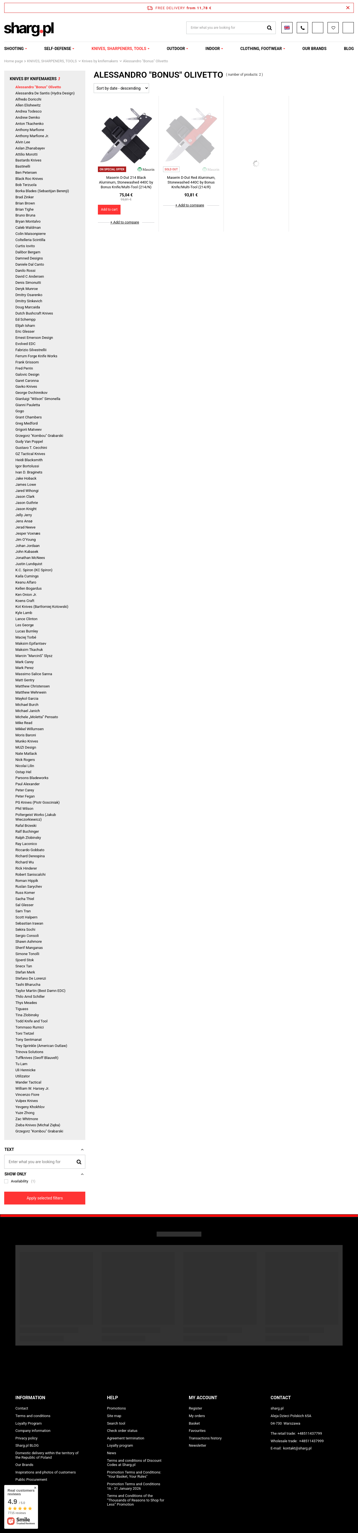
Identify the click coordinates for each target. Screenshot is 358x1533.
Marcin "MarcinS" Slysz (33, 656)
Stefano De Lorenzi (30, 978)
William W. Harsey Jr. (32, 1088)
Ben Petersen (26, 172)
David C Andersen (29, 276)
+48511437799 (309, 1433)
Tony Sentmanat (28, 1039)
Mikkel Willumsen (29, 729)
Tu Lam (21, 1064)
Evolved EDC (25, 344)
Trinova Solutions (29, 1052)
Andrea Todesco (28, 111)
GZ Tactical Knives (30, 454)
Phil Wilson (24, 808)
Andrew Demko (27, 117)
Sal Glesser (24, 905)
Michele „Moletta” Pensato (36, 717)
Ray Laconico (26, 844)
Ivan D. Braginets (29, 472)
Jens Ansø (23, 521)
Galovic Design (27, 374)
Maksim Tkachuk (29, 650)
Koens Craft (24, 601)
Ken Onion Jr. (26, 594)
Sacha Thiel (24, 899)
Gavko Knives (26, 386)
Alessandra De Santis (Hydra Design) (45, 93)
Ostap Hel (23, 772)
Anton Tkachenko (29, 124)
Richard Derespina (30, 856)
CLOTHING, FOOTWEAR (261, 48)
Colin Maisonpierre (30, 234)
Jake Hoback (25, 478)
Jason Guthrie (26, 503)
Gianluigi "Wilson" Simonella (37, 399)
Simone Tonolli (27, 954)
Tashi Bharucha (27, 984)
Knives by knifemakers (100, 61)
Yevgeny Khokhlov (29, 1107)
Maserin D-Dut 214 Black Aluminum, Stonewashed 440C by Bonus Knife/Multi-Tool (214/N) (126, 182)
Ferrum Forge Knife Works (36, 356)
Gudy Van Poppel (29, 441)
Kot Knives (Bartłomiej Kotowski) (41, 606)
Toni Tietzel (24, 1033)
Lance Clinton (26, 619)
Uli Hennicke (25, 1070)
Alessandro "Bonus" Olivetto (38, 87)
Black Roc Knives (29, 179)
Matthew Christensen (32, 686)
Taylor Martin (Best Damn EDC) (40, 991)
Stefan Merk (25, 972)
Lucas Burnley (26, 631)
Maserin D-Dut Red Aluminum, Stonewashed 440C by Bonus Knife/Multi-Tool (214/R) (191, 182)
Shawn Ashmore (28, 941)
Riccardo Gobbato (29, 850)
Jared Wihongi (27, 491)
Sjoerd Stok (24, 960)
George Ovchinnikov (31, 393)
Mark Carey (24, 662)
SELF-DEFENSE (57, 48)
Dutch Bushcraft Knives (34, 313)
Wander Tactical (28, 1082)
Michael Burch (26, 705)
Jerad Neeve (25, 527)
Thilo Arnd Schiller (30, 996)
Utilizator (22, 1076)
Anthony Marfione (29, 130)
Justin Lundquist (28, 564)
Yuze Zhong (24, 1113)
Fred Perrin (24, 368)
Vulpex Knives (26, 1101)
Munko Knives (26, 741)
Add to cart (109, 209)
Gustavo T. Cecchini (31, 448)
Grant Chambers (28, 417)
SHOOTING (14, 48)
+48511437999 (311, 1441)
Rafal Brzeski (25, 825)
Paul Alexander (27, 784)
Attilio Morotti (26, 154)
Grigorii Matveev (28, 429)
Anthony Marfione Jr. (32, 136)
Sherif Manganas (29, 948)
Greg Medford (26, 423)
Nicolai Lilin (24, 766)
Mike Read (23, 723)
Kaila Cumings (27, 576)
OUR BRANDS (314, 48)
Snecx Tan (23, 966)
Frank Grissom (27, 362)
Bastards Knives (28, 160)
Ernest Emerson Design (34, 337)
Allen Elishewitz (28, 105)
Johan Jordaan (27, 546)
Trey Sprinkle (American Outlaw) (41, 1046)
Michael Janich (27, 711)
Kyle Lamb (23, 613)
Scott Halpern (26, 917)
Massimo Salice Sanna (33, 674)
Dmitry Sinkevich (28, 301)
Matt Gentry (24, 680)
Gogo (19, 411)
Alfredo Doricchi (28, 99)
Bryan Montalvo (28, 221)
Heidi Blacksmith (29, 460)
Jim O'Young (25, 539)
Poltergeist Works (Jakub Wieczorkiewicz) (35, 817)
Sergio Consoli (27, 936)
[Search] (79, 1161)
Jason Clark (24, 496)
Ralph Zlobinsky (28, 837)
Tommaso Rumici (29, 1027)
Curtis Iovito (25, 246)
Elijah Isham (25, 325)
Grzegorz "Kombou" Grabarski (39, 436)
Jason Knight (26, 509)
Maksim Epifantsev (30, 643)
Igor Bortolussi (27, 466)
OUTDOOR (176, 48)
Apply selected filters (45, 1198)
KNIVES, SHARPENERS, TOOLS (119, 48)
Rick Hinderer (26, 868)
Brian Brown (25, 203)
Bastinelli (22, 166)
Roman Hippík (26, 881)
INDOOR (213, 48)
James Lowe (25, 484)
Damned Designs (29, 258)
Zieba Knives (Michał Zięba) (37, 1125)
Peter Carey (24, 790)
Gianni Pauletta (27, 405)
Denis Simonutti (28, 282)
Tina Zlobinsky (27, 1015)
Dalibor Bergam (27, 252)
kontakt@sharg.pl (297, 1448)
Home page (13, 61)
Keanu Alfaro (25, 582)
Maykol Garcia (26, 698)
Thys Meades (26, 1003)
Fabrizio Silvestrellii (30, 350)
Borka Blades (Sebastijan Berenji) (42, 191)
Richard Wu (24, 862)
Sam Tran (23, 911)
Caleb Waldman (28, 227)
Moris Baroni (25, 735)
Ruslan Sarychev (28, 886)
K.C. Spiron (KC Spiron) (34, 570)
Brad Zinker (24, 197)
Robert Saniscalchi (30, 874)
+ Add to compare (124, 222)
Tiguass (21, 1009)
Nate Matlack (26, 753)
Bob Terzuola (25, 185)
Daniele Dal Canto (29, 264)
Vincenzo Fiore (27, 1094)
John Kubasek (26, 551)
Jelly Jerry (23, 515)
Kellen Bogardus (28, 588)
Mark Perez (24, 668)
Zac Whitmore (26, 1119)
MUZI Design (25, 747)
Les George (24, 625)
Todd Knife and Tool (31, 1021)
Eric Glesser (25, 331)
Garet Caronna (27, 381)
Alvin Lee (22, 142)
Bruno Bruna (25, 215)
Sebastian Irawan (29, 923)
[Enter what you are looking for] (44, 1162)
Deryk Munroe (26, 289)
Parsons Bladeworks (31, 778)
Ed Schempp (25, 319)
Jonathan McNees (30, 558)
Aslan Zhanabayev (30, 148)
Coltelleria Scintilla (30, 240)
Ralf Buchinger (27, 831)
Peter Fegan (25, 796)
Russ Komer (25, 893)
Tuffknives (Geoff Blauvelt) (36, 1058)
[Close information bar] (347, 7)
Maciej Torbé (25, 637)
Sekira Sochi (25, 929)
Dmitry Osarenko (28, 295)
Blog (349, 48)
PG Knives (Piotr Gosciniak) (37, 802)
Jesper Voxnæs (27, 533)
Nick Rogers (25, 760)
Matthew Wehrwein (30, 692)
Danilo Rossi (25, 270)
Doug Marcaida (27, 307)
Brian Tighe (24, 209)
